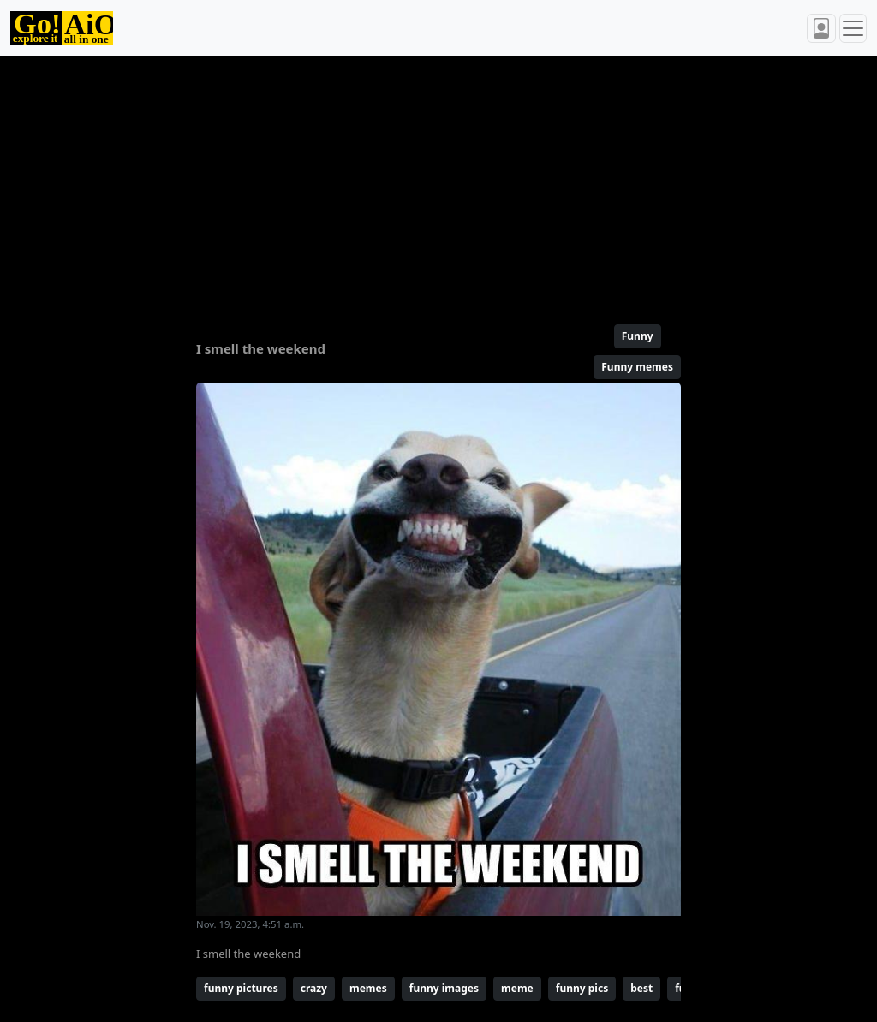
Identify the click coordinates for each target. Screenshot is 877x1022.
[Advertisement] (438, 183)
